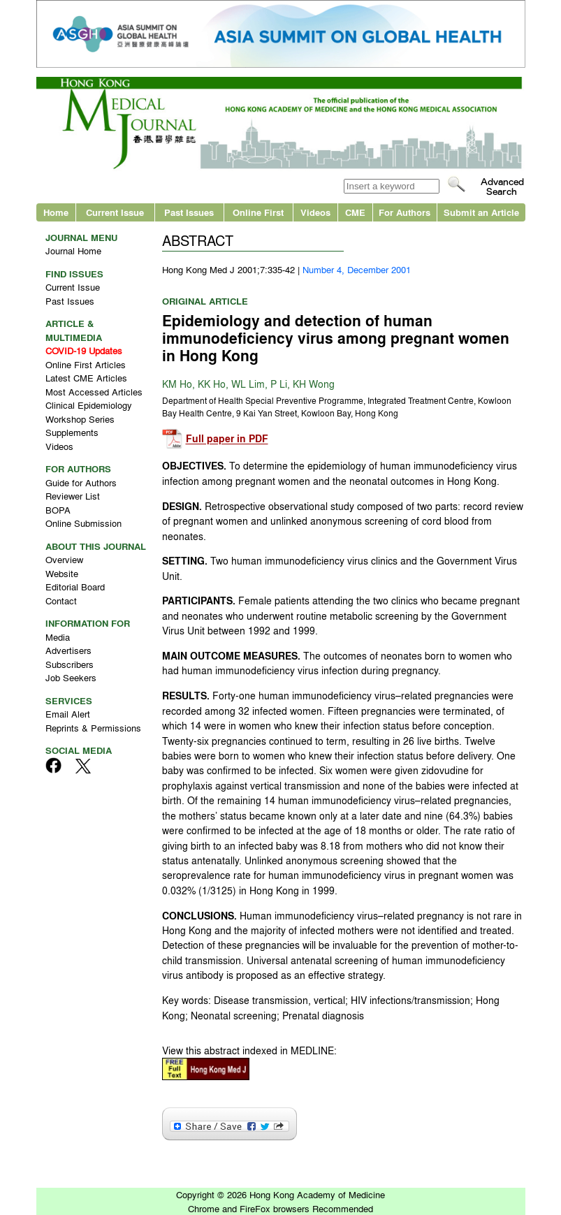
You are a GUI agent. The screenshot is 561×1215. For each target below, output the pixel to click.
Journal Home (73, 250)
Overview (64, 559)
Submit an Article (481, 212)
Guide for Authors (81, 482)
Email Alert (67, 713)
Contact (61, 600)
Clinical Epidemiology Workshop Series (88, 411)
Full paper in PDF (227, 439)
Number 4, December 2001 (357, 269)
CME (355, 212)
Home (55, 212)
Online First (258, 212)
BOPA (58, 509)
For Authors (404, 212)
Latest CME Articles (86, 377)
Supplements (72, 432)
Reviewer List (72, 495)
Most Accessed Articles (94, 391)
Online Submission (83, 523)
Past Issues (189, 212)
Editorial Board (75, 586)
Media (57, 636)
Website (61, 573)
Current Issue (115, 212)
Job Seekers (70, 677)
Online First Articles (85, 364)
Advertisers (68, 650)
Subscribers (69, 664)
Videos (315, 212)
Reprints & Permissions (93, 727)
